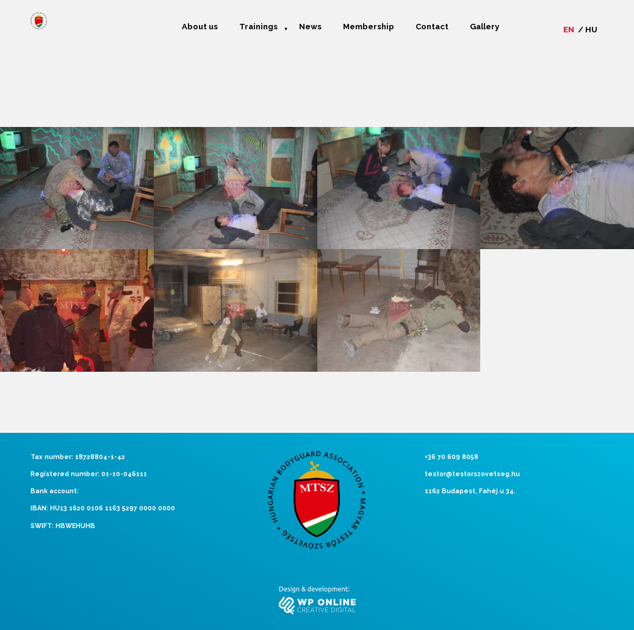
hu (591, 29)
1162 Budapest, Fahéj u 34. (470, 490)
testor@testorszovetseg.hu (472, 473)
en (568, 29)
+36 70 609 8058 (451, 456)
